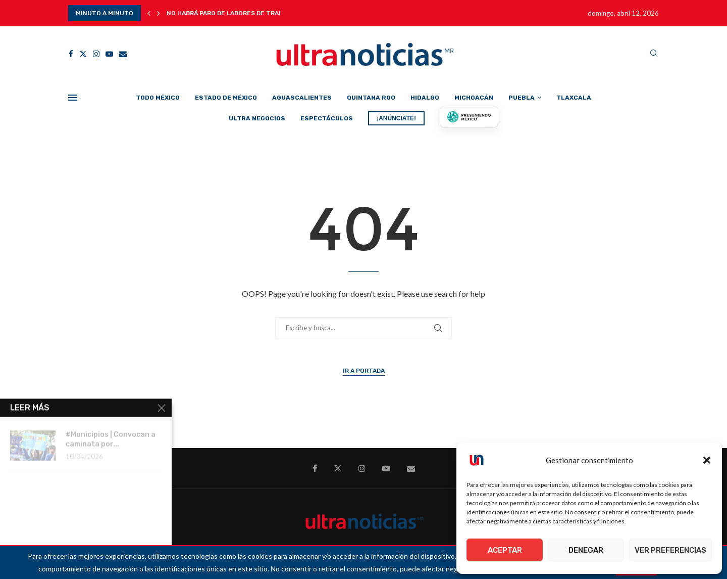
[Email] (123, 54)
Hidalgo (424, 97)
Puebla (521, 97)
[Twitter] (83, 54)
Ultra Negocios (257, 118)
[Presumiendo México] (469, 117)
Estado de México (226, 97)
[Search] (654, 54)
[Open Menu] (72, 97)
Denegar (585, 550)
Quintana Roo (371, 97)
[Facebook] (71, 54)
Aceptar (505, 550)
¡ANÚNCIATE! (396, 118)
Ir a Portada (364, 370)
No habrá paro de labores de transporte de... (245, 13)
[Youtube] (109, 54)
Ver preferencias (670, 550)
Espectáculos (326, 118)
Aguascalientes (302, 97)
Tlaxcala (573, 97)
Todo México (158, 97)
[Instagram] (96, 54)
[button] (707, 460)
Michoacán (473, 97)
